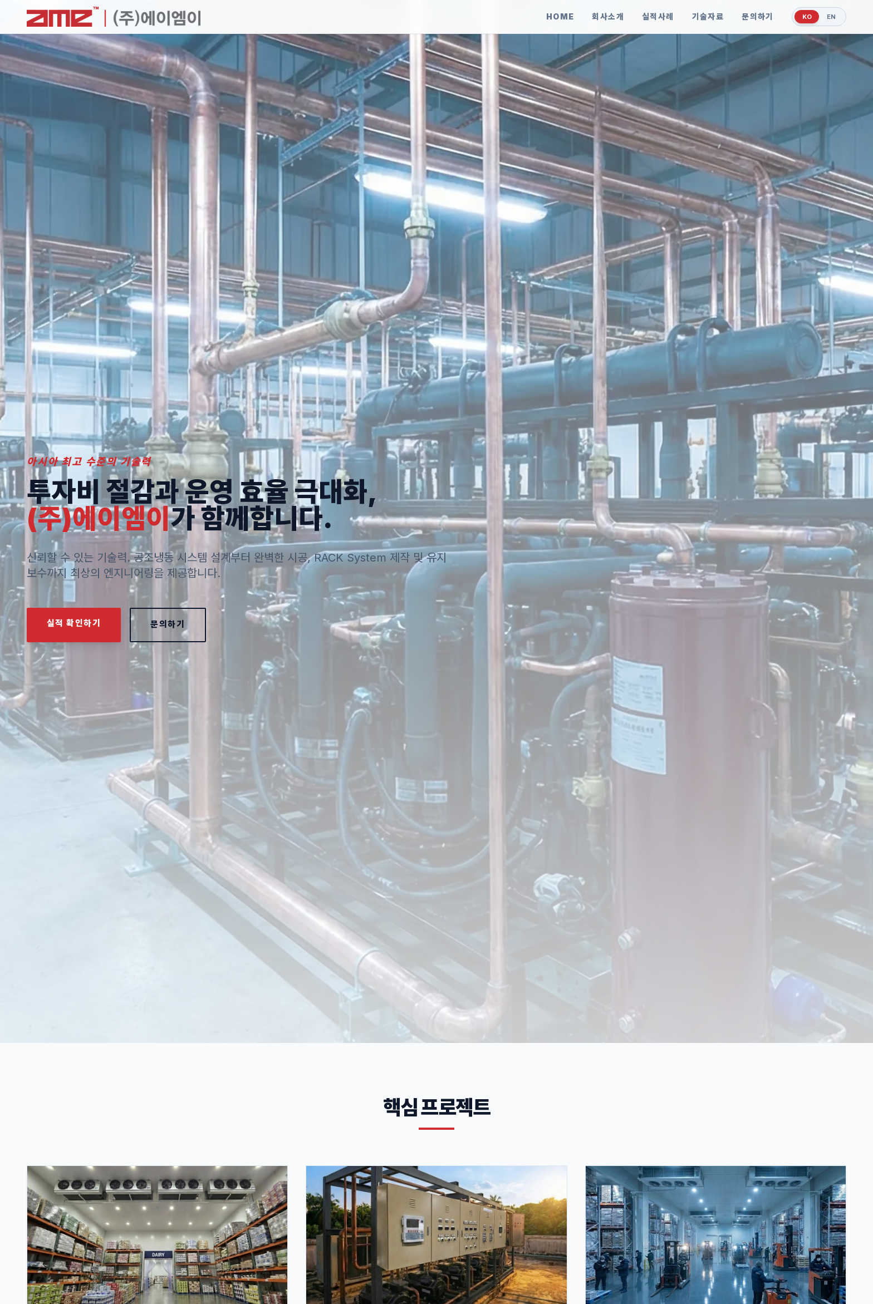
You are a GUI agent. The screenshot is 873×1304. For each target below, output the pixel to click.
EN (830, 16)
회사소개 (601, 16)
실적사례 (651, 16)
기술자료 (701, 16)
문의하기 (750, 16)
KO (801, 16)
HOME (553, 16)
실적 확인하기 (78, 623)
